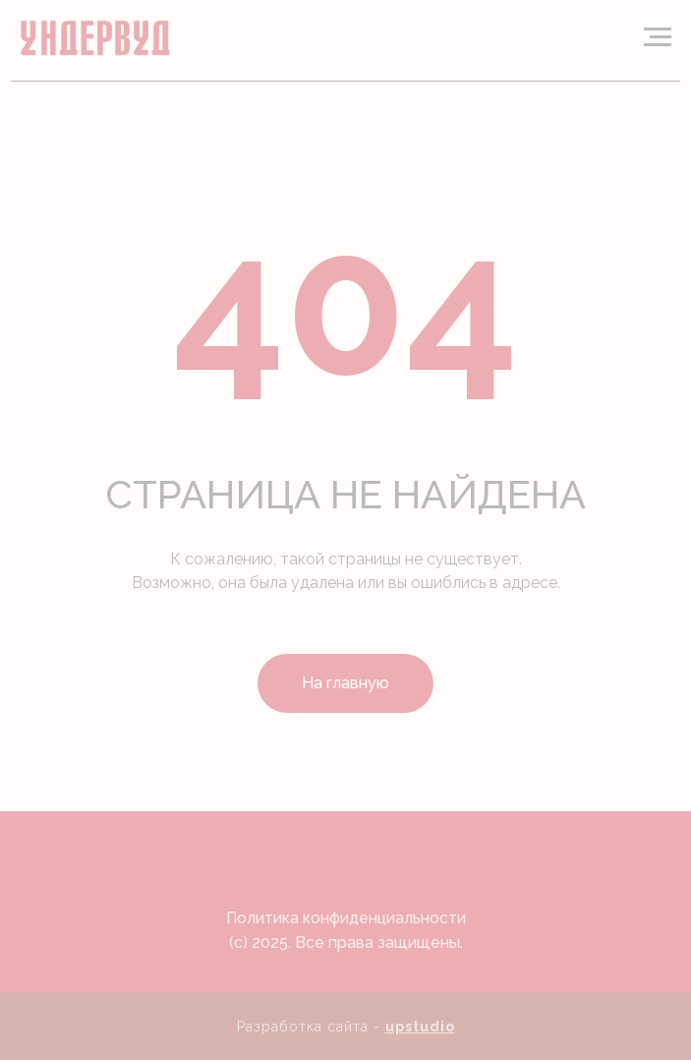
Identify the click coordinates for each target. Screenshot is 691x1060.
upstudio (420, 1026)
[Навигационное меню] (657, 37)
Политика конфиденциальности (346, 918)
